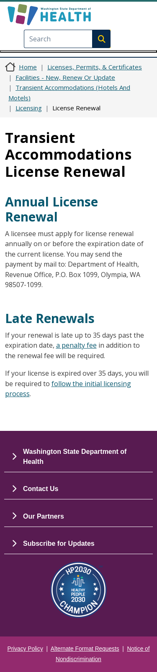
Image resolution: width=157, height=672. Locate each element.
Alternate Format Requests (85, 649)
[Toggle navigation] (78, 51)
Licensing (28, 108)
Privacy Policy (25, 649)
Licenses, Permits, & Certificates (94, 67)
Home (28, 67)
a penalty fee (76, 345)
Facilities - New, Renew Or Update (65, 77)
